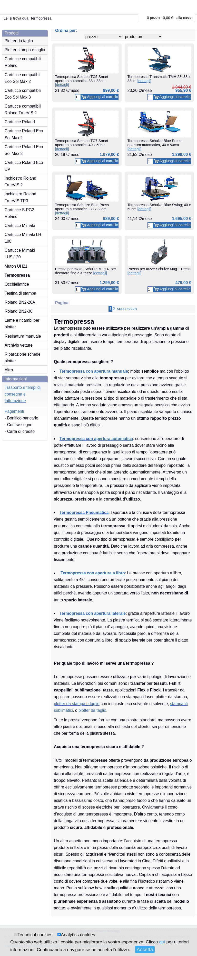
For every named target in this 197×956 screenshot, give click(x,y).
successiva (127, 308)
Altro (9, 370)
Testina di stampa (20, 293)
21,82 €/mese (67, 90)
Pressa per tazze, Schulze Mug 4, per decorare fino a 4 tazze (85, 271)
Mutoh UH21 (16, 266)
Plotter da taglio (19, 41)
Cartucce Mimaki (20, 225)
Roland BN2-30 (18, 311)
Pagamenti (14, 411)
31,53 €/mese (139, 154)
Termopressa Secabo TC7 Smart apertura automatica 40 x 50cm (81, 145)
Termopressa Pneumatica (84, 512)
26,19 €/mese (67, 154)
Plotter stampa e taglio (25, 50)
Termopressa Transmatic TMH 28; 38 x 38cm (158, 79)
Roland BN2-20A (20, 302)
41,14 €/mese (139, 218)
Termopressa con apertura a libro (93, 573)
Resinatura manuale (23, 336)
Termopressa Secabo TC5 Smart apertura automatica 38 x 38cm (81, 81)
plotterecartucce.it (28, 6)
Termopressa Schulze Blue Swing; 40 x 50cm (159, 207)
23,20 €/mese (139, 90)
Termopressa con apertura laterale (93, 613)
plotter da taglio (92, 710)
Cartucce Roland (20, 122)
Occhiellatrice (17, 284)
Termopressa (17, 275)
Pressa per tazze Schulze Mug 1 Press (159, 271)
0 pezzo (153, 18)
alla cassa (184, 18)
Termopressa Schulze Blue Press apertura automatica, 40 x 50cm (154, 145)
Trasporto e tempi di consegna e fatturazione (23, 394)
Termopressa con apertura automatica (96, 438)
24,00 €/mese (67, 218)
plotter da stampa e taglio (77, 703)
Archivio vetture (19, 345)
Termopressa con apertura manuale (94, 371)
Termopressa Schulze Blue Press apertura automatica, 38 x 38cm (82, 209)
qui (162, 941)
